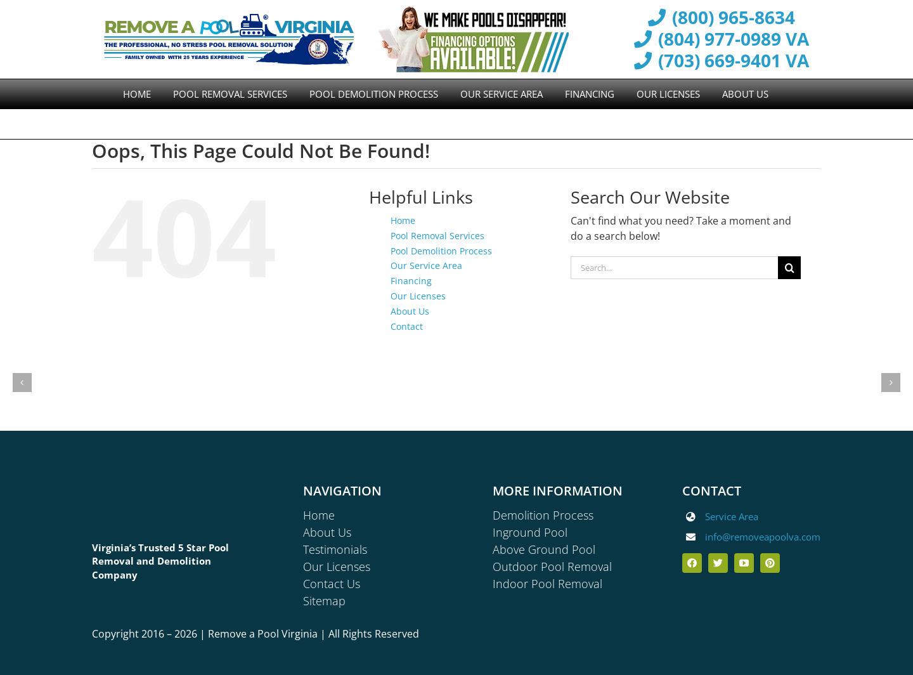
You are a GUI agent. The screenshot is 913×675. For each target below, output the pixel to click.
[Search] (789, 267)
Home (403, 220)
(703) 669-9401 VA (720, 61)
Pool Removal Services (437, 236)
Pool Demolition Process (441, 251)
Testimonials (335, 549)
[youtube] (744, 563)
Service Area (731, 516)
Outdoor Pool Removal (552, 566)
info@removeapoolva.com (762, 536)
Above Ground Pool (544, 549)
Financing (411, 281)
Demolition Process (543, 515)
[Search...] (674, 267)
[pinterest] (770, 563)
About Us (410, 311)
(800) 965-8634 (720, 18)
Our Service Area (426, 265)
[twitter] (718, 563)
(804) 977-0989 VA (720, 39)
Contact (407, 326)
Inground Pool (530, 532)
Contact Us (331, 583)
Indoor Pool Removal (547, 583)
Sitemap (324, 600)
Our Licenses (418, 296)
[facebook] (692, 563)
